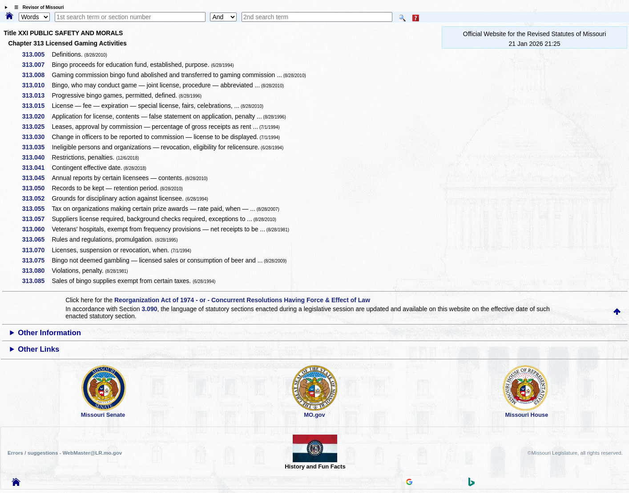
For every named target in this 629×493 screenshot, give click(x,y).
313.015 (36, 105)
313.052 (36, 198)
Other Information (49, 333)
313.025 (36, 126)
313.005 (36, 54)
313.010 (36, 85)
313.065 (36, 239)
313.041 (36, 167)
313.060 (36, 229)
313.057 (36, 218)
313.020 (36, 116)
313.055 (36, 208)
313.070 (36, 250)
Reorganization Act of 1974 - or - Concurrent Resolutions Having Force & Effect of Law (242, 300)
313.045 (36, 177)
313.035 (36, 147)
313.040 (36, 157)
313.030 (36, 136)
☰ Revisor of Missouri (37, 7)
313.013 (36, 95)
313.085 (36, 280)
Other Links (38, 349)
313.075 (36, 260)
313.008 (36, 74)
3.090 (149, 308)
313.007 (36, 64)
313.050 (36, 188)
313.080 (36, 270)
